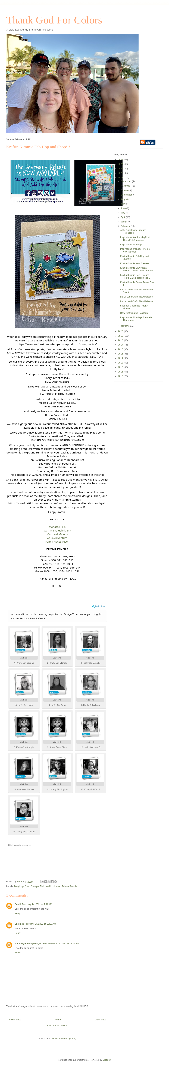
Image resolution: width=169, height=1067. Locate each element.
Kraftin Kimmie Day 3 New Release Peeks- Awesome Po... (137, 269)
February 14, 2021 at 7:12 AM (37, 904)
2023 (121, 168)
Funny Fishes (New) (57, 541)
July (123, 203)
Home (58, 1019)
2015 (121, 353)
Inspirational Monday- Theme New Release (135, 250)
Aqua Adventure (57, 538)
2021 (121, 177)
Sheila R (19, 923)
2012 (121, 367)
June (123, 208)
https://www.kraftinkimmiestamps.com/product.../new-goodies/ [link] (57, 344)
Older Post (100, 1019)
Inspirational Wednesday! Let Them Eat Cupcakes (134, 238)
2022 (121, 173)
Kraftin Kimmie (53, 886)
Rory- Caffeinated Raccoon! (134, 313)
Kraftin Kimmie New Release (134, 263)
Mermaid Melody (57, 534)
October (125, 190)
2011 (121, 371)
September (127, 194)
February (126, 226)
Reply (17, 913)
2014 (121, 358)
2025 (121, 159)
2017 (121, 344)
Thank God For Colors (54, 20)
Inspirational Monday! (131, 244)
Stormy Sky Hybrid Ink (57, 530)
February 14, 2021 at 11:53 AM (63, 943)
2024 (121, 164)
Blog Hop (19, 886)
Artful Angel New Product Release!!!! (133, 231)
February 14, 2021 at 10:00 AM (40, 923)
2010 (121, 376)
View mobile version (57, 1025)
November (126, 186)
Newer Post (15, 1019)
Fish (42, 886)
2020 (121, 331)
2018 (121, 340)
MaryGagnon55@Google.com (31, 943)
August (125, 199)
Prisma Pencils (69, 886)
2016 (121, 349)
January (125, 325)
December (126, 181)
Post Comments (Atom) (64, 1038)
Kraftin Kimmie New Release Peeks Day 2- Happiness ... (135, 276)
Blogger (106, 1060)
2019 (121, 336)
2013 (121, 362)
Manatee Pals (57, 526)
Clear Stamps (32, 886)
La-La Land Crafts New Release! (136, 296)
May (123, 212)
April (123, 217)
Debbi (18, 904)
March (124, 221)
